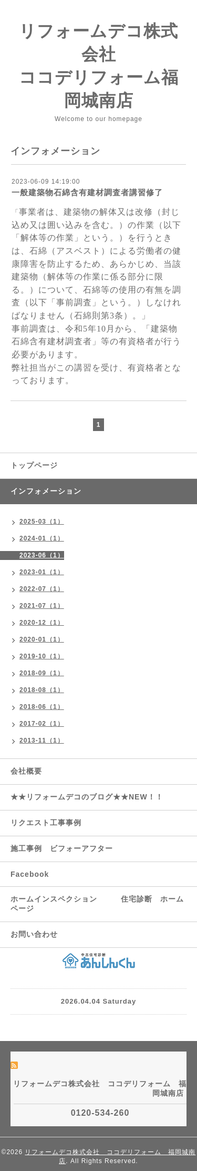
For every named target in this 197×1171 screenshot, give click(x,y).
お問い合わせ (34, 934)
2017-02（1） (41, 723)
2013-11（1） (41, 740)
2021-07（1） (41, 605)
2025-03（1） (41, 521)
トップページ (34, 465)
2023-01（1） (41, 572)
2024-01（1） (41, 538)
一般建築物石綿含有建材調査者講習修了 (87, 192)
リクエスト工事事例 (46, 822)
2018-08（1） (41, 690)
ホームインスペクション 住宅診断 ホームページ (97, 904)
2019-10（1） (41, 656)
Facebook (30, 874)
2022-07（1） (41, 589)
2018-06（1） (41, 706)
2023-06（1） (41, 555)
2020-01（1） (41, 639)
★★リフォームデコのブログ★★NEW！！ (87, 797)
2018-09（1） (41, 673)
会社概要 (26, 771)
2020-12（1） (41, 622)
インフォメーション (46, 491)
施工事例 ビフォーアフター (62, 848)
